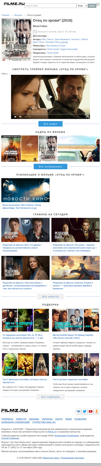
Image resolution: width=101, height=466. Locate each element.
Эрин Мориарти (62, 39)
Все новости (50, 296)
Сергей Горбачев (10, 438)
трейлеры (7, 419)
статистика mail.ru (44, 422)
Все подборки (50, 397)
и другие (63, 42)
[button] (96, 148)
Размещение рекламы (72, 458)
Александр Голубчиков (67, 436)
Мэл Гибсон (48, 39)
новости (21, 419)
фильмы (34, 419)
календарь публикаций (15, 422)
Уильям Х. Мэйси (79, 39)
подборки (80, 419)
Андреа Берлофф (68, 49)
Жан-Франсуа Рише (55, 46)
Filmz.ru (52, 432)
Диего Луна (38, 42)
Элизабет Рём (52, 42)
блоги (58, 419)
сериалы (47, 419)
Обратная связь (51, 458)
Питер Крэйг (53, 49)
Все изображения (50, 166)
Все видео (50, 124)
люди (68, 419)
